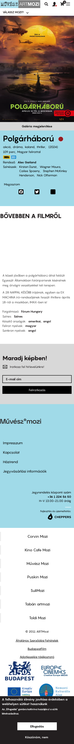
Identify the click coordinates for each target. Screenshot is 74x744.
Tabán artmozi (37, 604)
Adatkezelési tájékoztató (37, 657)
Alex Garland (27, 162)
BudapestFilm (37, 649)
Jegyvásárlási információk (25, 471)
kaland (30, 147)
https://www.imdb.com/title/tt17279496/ (6, 157)
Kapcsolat (11, 452)
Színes (18, 316)
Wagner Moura (50, 166)
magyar (30, 326)
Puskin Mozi (37, 577)
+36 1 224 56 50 (59, 496)
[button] (56, 4)
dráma (18, 147)
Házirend (10, 462)
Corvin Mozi (37, 536)
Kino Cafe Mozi (37, 550)
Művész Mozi (37, 563)
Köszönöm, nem (36, 737)
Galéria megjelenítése (37, 126)
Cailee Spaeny (29, 171)
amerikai (34, 321)
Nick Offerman (47, 175)
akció (7, 147)
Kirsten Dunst (28, 166)
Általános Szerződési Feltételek (37, 640)
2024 (53, 147)
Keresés (46, 4)
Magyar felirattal (29, 152)
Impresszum (13, 443)
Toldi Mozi (37, 618)
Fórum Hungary (32, 311)
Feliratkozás (37, 390)
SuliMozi (37, 590)
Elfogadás (37, 726)
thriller (41, 147)
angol (47, 321)
